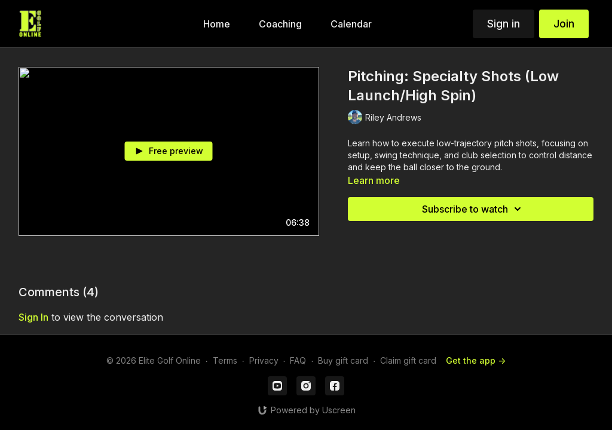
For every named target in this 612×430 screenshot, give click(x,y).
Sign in (503, 23)
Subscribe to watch (473, 209)
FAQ (298, 360)
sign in (33, 317)
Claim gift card (408, 360)
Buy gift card (343, 360)
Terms (225, 360)
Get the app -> (476, 360)
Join (563, 23)
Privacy (264, 360)
